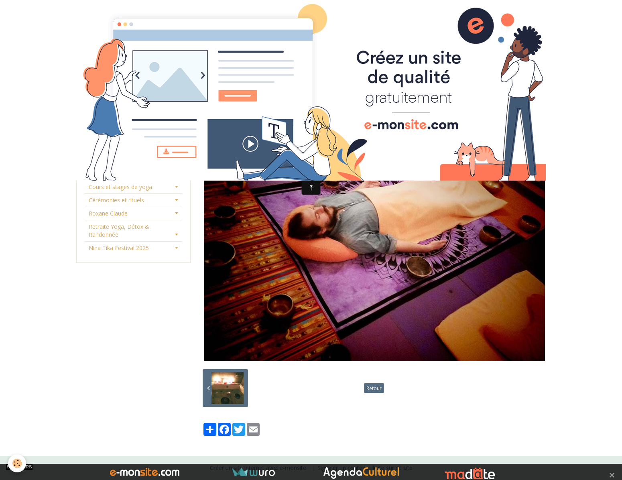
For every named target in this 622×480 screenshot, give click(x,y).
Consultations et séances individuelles (121, 169)
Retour (374, 388)
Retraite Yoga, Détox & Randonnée (119, 230)
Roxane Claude (108, 213)
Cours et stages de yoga (120, 187)
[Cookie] (17, 463)
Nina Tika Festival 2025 (119, 248)
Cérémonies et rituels (116, 200)
